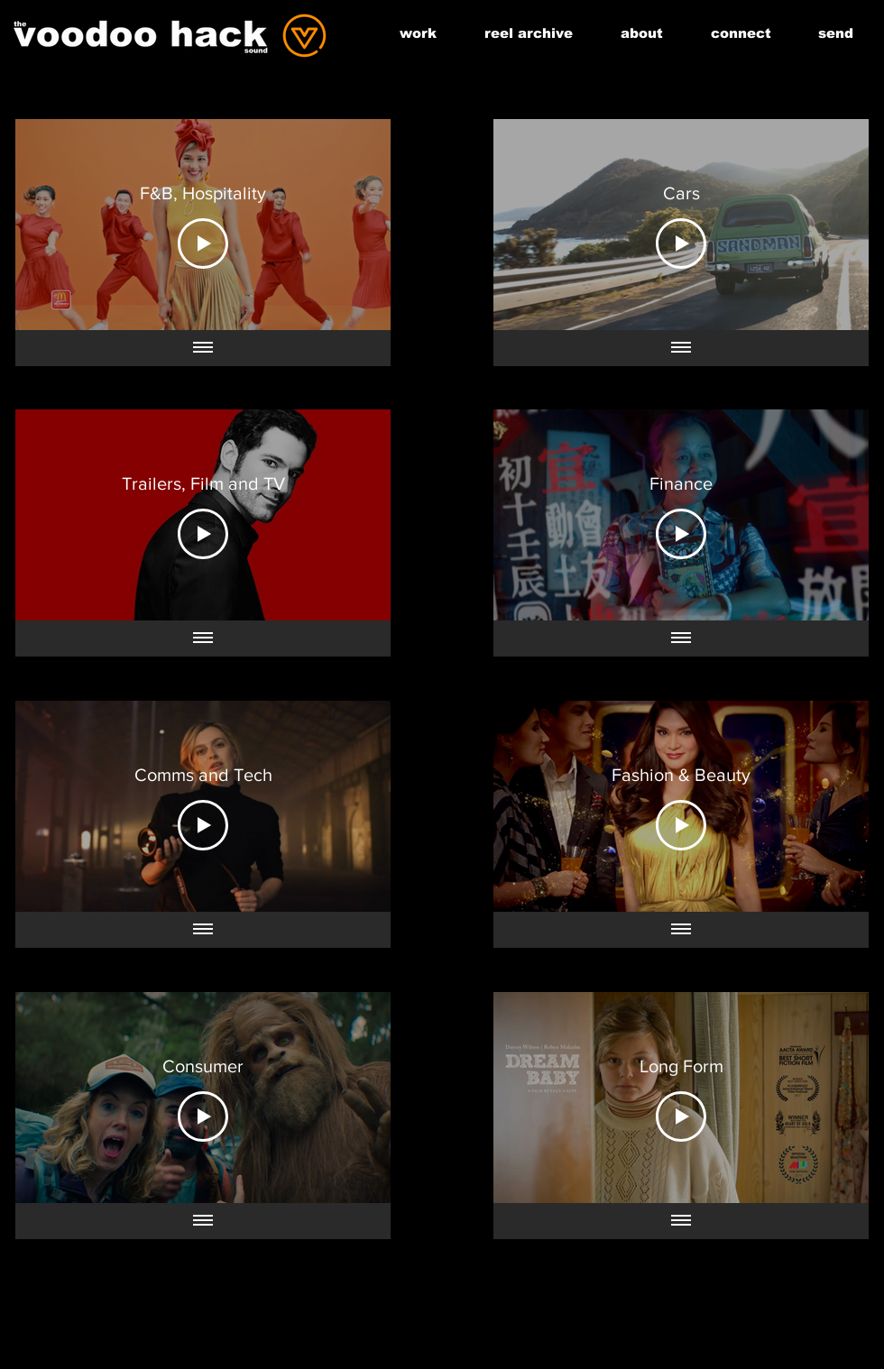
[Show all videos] (203, 348)
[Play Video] (203, 243)
